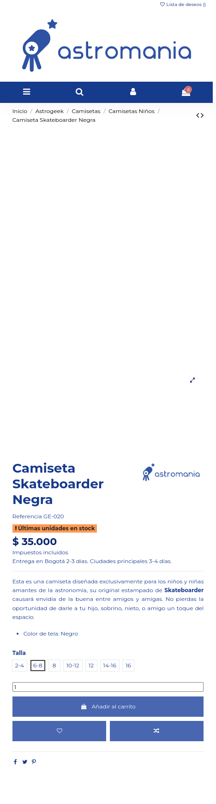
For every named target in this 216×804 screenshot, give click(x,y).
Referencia (27, 516)
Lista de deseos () (182, 4)
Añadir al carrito (108, 706)
